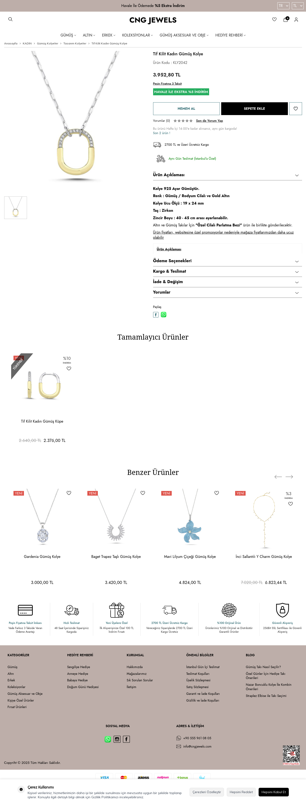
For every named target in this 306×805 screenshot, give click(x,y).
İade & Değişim (226, 282)
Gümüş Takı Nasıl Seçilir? (263, 667)
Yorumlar (226, 292)
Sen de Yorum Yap (209, 120)
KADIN (27, 43)
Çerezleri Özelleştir (207, 792)
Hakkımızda (134, 667)
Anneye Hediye (77, 674)
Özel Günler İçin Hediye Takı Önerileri (265, 676)
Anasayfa (10, 43)
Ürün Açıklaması (226, 175)
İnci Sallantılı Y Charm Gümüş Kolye (264, 556)
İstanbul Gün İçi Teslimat (203, 667)
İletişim (131, 687)
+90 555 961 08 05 (197, 738)
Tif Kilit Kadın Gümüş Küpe (42, 421)
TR (283, 5)
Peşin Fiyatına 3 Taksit (167, 83)
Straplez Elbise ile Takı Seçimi (266, 696)
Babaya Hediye (77, 680)
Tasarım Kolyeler (74, 43)
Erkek (108, 35)
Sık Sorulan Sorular (140, 680)
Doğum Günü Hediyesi (83, 687)
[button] (280, 473)
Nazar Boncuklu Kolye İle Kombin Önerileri (268, 686)
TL (297, 5)
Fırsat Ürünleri (17, 707)
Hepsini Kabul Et (274, 792)
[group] (75, 122)
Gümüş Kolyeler (47, 43)
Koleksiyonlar (137, 35)
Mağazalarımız (136, 674)
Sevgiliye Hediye (78, 667)
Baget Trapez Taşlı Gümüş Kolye (116, 556)
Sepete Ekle (254, 108)
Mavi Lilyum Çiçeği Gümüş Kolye (190, 556)
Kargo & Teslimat (226, 271)
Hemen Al (186, 108)
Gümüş (68, 35)
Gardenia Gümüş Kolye (42, 556)
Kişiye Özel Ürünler (21, 700)
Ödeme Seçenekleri (226, 261)
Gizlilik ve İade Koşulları (202, 700)
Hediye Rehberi (230, 35)
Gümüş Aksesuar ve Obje (184, 35)
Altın (89, 35)
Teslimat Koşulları (198, 674)
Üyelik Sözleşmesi (198, 680)
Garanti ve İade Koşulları (203, 694)
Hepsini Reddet (241, 792)
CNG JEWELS (153, 20)
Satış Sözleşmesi (197, 687)
